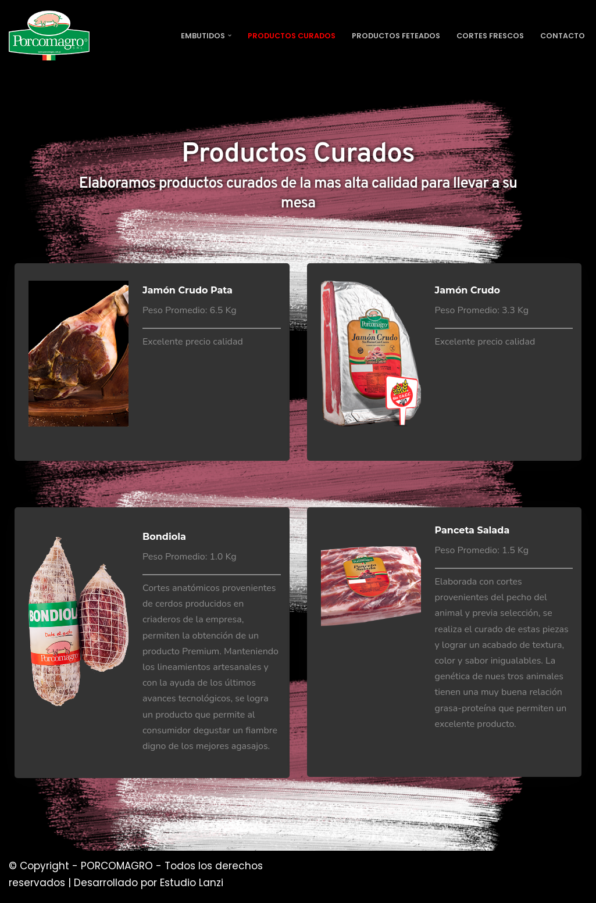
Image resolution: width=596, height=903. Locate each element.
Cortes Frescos (485, 35)
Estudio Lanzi (191, 883)
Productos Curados (276, 35)
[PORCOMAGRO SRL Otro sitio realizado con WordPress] (49, 35)
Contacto (561, 35)
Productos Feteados (386, 35)
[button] (211, 36)
